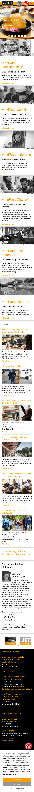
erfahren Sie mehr (8, 83)
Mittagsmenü (10, 643)
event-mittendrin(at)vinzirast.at (22, 689)
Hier (3, 625)
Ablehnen (17, 784)
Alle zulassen (17, 779)
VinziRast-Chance (10, 696)
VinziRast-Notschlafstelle (13, 657)
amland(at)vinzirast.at (9, 721)
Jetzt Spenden (26, 643)
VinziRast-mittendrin (11, 694)
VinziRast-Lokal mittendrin (13, 677)
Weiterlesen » (6, 361)
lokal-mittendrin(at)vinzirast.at (11, 679)
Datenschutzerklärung (9, 774)
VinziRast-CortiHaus (11, 659)
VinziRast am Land (10, 719)
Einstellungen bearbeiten (17, 788)
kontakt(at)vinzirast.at (9, 662)
